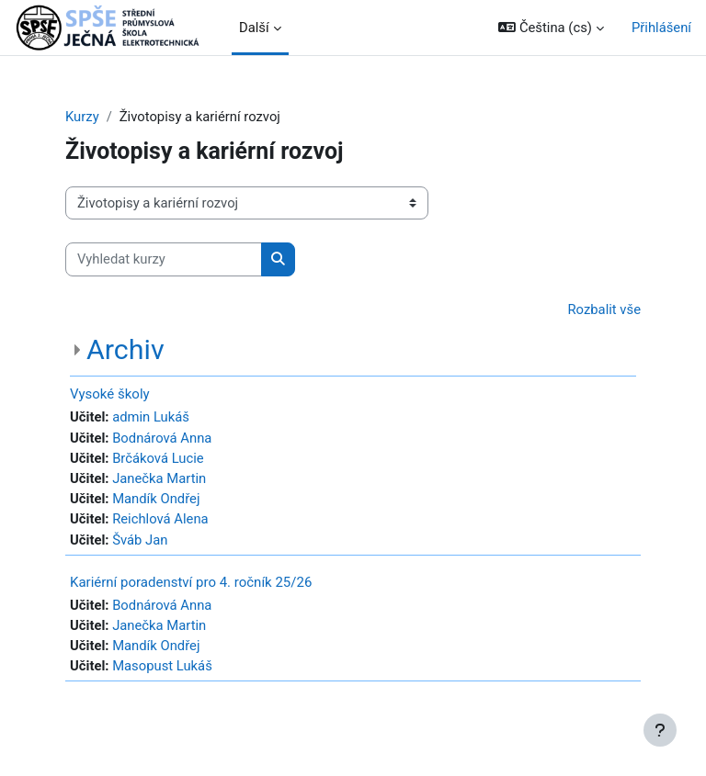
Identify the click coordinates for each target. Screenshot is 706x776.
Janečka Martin (159, 478)
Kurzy (82, 116)
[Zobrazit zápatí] (660, 730)
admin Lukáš (150, 417)
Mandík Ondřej (155, 498)
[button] (551, 28)
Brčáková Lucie (158, 458)
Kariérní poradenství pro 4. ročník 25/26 (191, 582)
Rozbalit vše (605, 309)
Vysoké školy (110, 394)
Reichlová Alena (160, 519)
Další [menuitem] (254, 27)
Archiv (125, 349)
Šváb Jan (139, 540)
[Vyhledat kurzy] (163, 259)
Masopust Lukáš (162, 666)
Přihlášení (661, 27)
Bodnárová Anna (161, 438)
